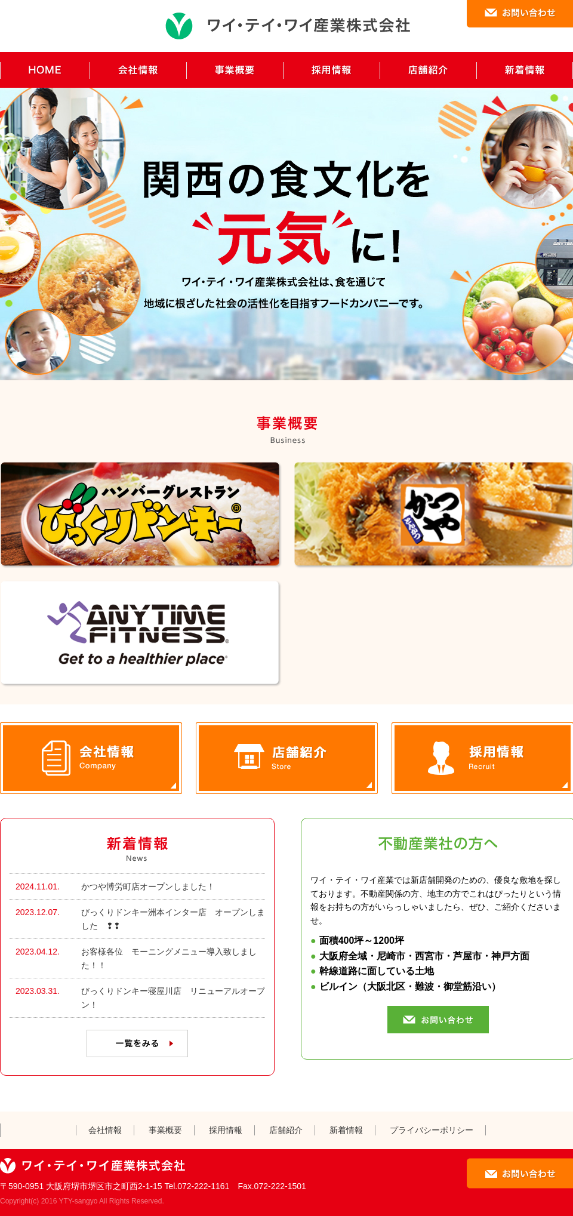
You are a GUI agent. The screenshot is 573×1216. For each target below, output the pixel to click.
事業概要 (165, 1130)
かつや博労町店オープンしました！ (148, 886)
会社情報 (105, 1130)
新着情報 (346, 1130)
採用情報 (225, 1130)
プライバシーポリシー (431, 1130)
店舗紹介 (286, 1130)
